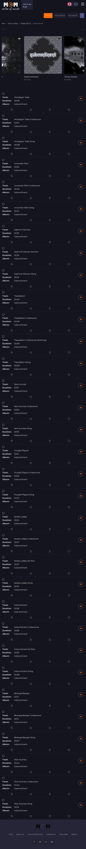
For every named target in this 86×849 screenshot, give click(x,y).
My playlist (72, 15)
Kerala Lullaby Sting (23, 583)
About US (20, 834)
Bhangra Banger (22, 693)
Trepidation (19, 296)
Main (3, 23)
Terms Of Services (35, 834)
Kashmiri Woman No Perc (26, 252)
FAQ (11, 834)
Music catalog (13, 23)
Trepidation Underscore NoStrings (30, 340)
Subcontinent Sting (23, 671)
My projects (60, 15)
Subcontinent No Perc (24, 649)
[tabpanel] (43, 58)
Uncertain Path (21, 163)
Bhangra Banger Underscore (27, 715)
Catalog (48, 15)
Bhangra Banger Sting (24, 737)
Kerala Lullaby (20, 517)
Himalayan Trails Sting (24, 141)
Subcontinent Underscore (26, 627)
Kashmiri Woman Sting (25, 274)
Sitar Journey (20, 759)
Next (81, 29)
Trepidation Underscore (25, 318)
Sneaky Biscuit (26, 23)
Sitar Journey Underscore (26, 782)
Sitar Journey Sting (23, 804)
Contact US (51, 834)
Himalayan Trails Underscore (27, 119)
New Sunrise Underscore (26, 406)
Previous (4, 29)
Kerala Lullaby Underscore (26, 539)
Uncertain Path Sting (24, 208)
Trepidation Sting (22, 362)
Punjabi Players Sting (24, 495)
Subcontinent (20, 104)
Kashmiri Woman (22, 230)
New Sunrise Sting (23, 428)
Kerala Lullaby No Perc (24, 561)
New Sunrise (20, 384)
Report (74, 834)
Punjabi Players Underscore (27, 472)
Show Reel (63, 834)
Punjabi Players (21, 450)
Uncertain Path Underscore (27, 185)
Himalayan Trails (21, 97)
